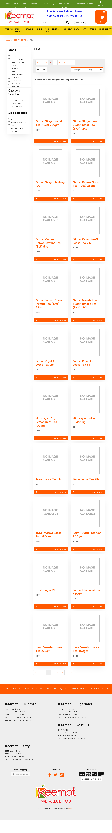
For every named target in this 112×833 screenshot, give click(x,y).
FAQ (52, 4)
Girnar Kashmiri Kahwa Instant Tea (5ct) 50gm (48, 245)
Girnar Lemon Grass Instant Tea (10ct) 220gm (49, 307)
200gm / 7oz (17, 125)
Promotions (80, 4)
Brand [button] (12, 50)
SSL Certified (20, 781)
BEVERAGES (56, 29)
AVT (13, 56)
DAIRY (76, 29)
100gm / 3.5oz (17, 122)
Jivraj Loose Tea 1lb (48, 484)
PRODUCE (9, 29)
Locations (44, 4)
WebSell (71, 815)
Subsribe (34, 4)
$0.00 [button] (102, 17)
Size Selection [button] (17, 113)
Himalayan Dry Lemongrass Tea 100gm (46, 426)
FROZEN (93, 29)
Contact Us (25, 4)
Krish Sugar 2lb (46, 596)
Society (14, 84)
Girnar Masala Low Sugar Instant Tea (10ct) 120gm (85, 307)
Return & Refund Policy (65, 4)
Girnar (14, 69)
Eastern (14, 66)
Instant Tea (16, 101)
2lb (12, 119)
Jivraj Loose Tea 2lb (86, 484)
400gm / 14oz (17, 129)
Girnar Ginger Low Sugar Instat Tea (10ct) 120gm (85, 126)
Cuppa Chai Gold (18, 63)
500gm (14, 132)
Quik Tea (15, 81)
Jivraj (13, 72)
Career (90, 4)
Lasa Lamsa (16, 75)
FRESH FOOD (47, 30)
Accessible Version (91, 785)
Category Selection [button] (14, 92)
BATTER (84, 29)
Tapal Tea (15, 87)
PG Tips (14, 78)
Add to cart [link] (50, 142)
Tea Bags (15, 107)
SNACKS (39, 29)
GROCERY (68, 29)
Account (101, 3)
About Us (15, 4)
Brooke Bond (16, 60)
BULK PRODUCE (19, 30)
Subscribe (40, 695)
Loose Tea (15, 104)
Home (7, 4)
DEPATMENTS (20, 40)
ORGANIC (29, 29)
